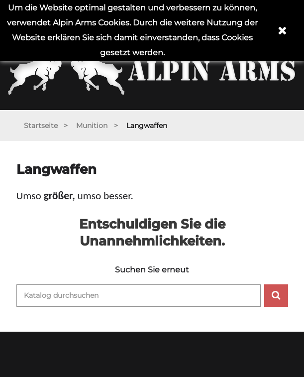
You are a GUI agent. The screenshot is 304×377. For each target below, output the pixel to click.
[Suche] (138, 295)
